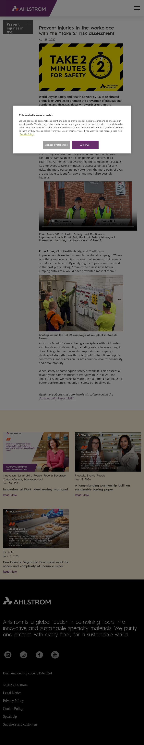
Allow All (85, 144)
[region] (72, 129)
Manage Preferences (56, 144)
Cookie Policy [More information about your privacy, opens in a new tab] (27, 134)
